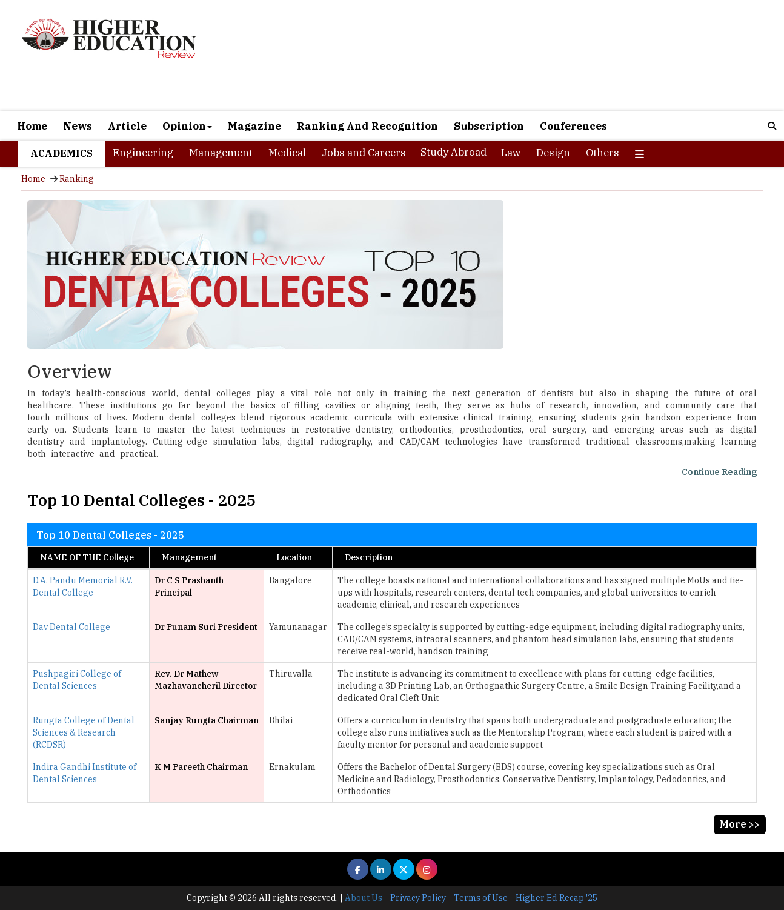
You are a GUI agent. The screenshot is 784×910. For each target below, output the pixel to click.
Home (32, 126)
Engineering (143, 152)
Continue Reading (719, 472)
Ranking (76, 178)
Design (553, 152)
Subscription (489, 126)
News (77, 126)
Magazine (254, 126)
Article (127, 126)
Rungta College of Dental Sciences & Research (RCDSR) (84, 732)
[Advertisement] (516, 55)
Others (602, 152)
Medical (287, 152)
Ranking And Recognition (367, 126)
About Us (363, 897)
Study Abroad (453, 152)
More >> (740, 824)
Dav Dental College (71, 627)
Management (221, 152)
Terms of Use (481, 897)
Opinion (187, 126)
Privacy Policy (418, 897)
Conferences (573, 126)
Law (510, 152)
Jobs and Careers (364, 152)
